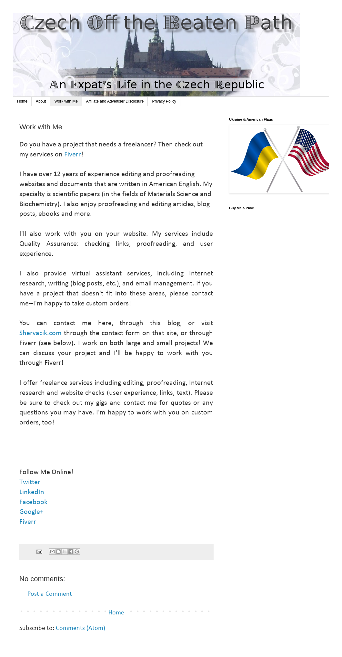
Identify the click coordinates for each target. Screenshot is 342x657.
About (41, 101)
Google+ (32, 512)
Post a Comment (49, 594)
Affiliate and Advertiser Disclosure (115, 101)
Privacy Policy (164, 101)
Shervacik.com (40, 333)
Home (22, 101)
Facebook (33, 502)
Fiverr (72, 154)
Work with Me (65, 101)
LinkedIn (32, 492)
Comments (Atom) (80, 628)
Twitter (30, 482)
